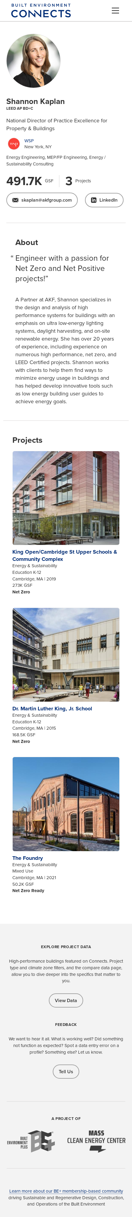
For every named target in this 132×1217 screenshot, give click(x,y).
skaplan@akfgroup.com (46, 200)
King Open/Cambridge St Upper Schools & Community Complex (64, 555)
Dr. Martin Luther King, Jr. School (52, 708)
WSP (29, 140)
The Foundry (27, 858)
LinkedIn (108, 200)
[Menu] (115, 11)
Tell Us (66, 1071)
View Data (66, 1000)
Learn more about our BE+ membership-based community (66, 1191)
